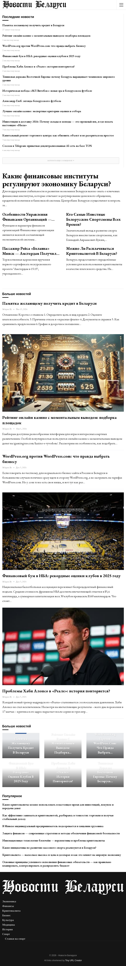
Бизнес (6, 915)
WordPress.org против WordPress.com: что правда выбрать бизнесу (44, 46)
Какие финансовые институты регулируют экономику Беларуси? (56, 179)
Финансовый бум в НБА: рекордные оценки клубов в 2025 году (41, 56)
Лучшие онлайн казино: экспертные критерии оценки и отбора (41, 111)
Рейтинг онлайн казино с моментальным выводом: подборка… (63, 743)
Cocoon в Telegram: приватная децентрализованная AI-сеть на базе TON (47, 146)
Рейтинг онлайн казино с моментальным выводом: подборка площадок (46, 36)
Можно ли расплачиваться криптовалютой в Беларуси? (91, 251)
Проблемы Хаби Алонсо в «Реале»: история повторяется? (38, 66)
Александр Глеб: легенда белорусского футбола (31, 101)
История (7, 929)
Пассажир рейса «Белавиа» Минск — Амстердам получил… (30, 251)
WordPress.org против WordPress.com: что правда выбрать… (105, 743)
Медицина (8, 924)
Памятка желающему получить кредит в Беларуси (33, 25)
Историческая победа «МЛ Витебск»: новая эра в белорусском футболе (47, 91)
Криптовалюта (11, 910)
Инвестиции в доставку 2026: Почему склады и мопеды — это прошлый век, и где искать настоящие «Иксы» (57, 123)
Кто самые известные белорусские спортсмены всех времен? (93, 219)
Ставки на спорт (15, 938)
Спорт (6, 934)
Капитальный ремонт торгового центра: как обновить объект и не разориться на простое (58, 135)
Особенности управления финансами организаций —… (28, 217)
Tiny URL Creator (73, 960)
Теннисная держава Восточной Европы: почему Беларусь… (105, 772)
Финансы (8, 906)
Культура (8, 920)
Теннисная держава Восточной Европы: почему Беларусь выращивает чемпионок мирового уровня (58, 78)
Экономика (9, 901)
